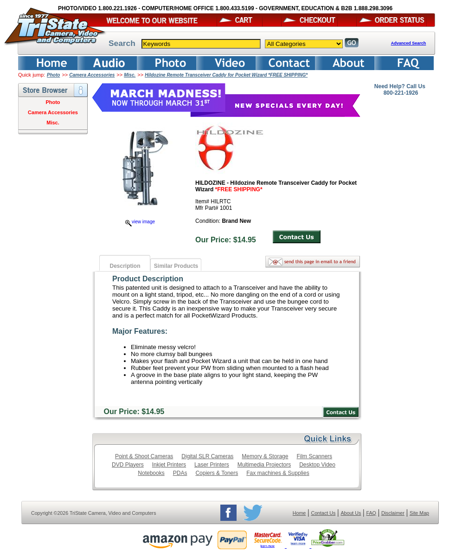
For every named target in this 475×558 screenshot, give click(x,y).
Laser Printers (211, 464)
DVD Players (128, 464)
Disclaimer (392, 513)
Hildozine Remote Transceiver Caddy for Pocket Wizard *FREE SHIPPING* (226, 75)
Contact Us (323, 513)
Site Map (419, 513)
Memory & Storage (265, 456)
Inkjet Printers (169, 464)
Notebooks (151, 473)
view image (140, 221)
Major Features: (139, 331)
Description (124, 266)
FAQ (371, 513)
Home (299, 513)
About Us (350, 513)
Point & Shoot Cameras (144, 456)
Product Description (147, 279)
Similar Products (176, 266)
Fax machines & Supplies (277, 473)
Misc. (129, 75)
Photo (53, 75)
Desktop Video (317, 464)
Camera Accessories (92, 75)
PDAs (180, 473)
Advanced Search (408, 43)
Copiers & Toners (216, 473)
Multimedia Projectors (264, 464)
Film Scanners (314, 456)
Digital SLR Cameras (207, 456)
